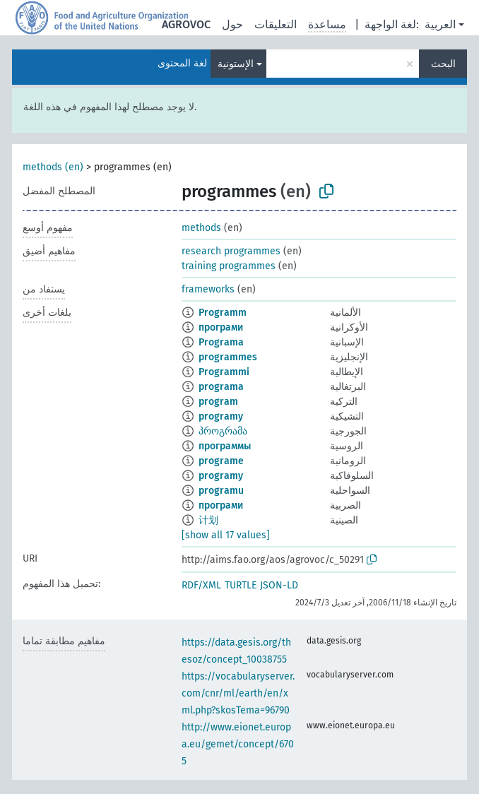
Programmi (224, 372)
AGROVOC (186, 24)
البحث (443, 64)
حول (232, 24)
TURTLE (240, 585)
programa (221, 387)
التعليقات (275, 24)
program (218, 402)
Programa (221, 342)
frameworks (208, 289)
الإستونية (236, 64)
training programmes (229, 266)
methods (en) (53, 167)
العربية (440, 24)
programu (221, 491)
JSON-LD (279, 585)
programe (221, 461)
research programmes (231, 251)
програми (221, 327)
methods (201, 228)
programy (221, 416)
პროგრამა (223, 431)
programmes (228, 357)
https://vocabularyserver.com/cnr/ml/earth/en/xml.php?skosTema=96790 (238, 693)
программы (225, 446)
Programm (223, 313)
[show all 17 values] (226, 535)
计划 (208, 520)
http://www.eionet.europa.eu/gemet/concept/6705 (238, 744)
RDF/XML (201, 585)
